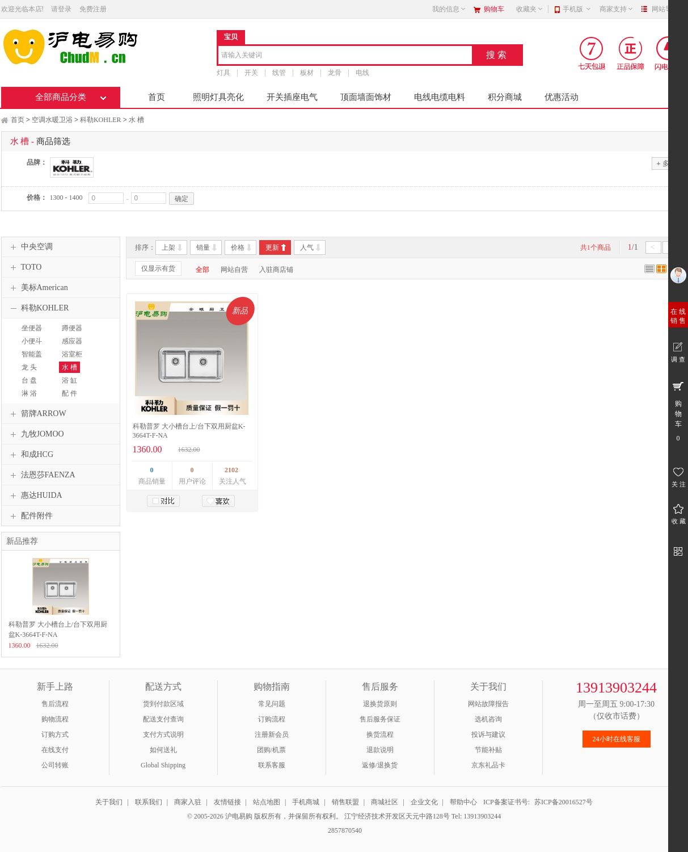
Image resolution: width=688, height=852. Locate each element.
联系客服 (271, 765)
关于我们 (109, 802)
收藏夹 (529, 9)
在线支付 (55, 750)
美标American (37, 287)
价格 (237, 247)
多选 (666, 163)
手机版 (577, 9)
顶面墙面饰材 (365, 97)
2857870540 (344, 830)
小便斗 (32, 341)
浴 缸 (69, 380)
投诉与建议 (488, 734)
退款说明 (380, 750)
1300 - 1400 (66, 198)
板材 (307, 73)
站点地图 (266, 802)
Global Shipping (163, 765)
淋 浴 (29, 393)
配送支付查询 (163, 719)
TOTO (24, 267)
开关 (251, 73)
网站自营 (234, 270)
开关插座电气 (292, 97)
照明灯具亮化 (218, 97)
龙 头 (29, 367)
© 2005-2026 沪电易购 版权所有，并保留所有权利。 (265, 816)
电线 (362, 73)
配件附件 (30, 516)
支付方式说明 (163, 734)
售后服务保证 (380, 719)
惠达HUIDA (34, 495)
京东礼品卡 (488, 765)
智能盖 (32, 354)
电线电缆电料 (439, 97)
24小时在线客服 (616, 739)
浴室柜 (72, 354)
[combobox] (345, 56)
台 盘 (29, 380)
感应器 (72, 341)
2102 (231, 470)
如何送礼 (163, 750)
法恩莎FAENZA (41, 475)
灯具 (223, 73)
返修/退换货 (380, 765)
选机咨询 (488, 719)
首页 (156, 97)
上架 (168, 247)
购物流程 (55, 719)
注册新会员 (272, 734)
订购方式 (55, 734)
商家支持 (617, 9)
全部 (202, 270)
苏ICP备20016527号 (563, 802)
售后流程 (55, 704)
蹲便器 (72, 328)
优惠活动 (562, 97)
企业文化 (424, 802)
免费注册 (93, 9)
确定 (181, 199)
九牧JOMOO (35, 434)
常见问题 (271, 704)
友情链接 (227, 802)
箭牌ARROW (36, 413)
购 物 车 (678, 411)
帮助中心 (463, 802)
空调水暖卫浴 (52, 120)
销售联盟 (345, 802)
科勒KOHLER (100, 120)
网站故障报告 (488, 704)
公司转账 (55, 765)
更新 (272, 247)
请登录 (61, 9)
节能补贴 (488, 750)
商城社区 (384, 802)
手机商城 (305, 802)
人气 (307, 247)
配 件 (69, 393)
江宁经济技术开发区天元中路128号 (397, 816)
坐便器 (32, 328)
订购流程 (271, 719)
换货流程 (380, 734)
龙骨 (334, 73)
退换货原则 (380, 704)
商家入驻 (187, 802)
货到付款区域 (163, 704)
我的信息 (449, 9)
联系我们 (148, 802)
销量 (203, 247)
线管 (279, 73)
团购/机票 (271, 750)
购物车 (494, 9)
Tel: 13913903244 (476, 816)
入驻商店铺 (276, 270)
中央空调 (30, 246)
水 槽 (136, 120)
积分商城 (505, 97)
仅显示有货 (158, 268)
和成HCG (30, 454)
